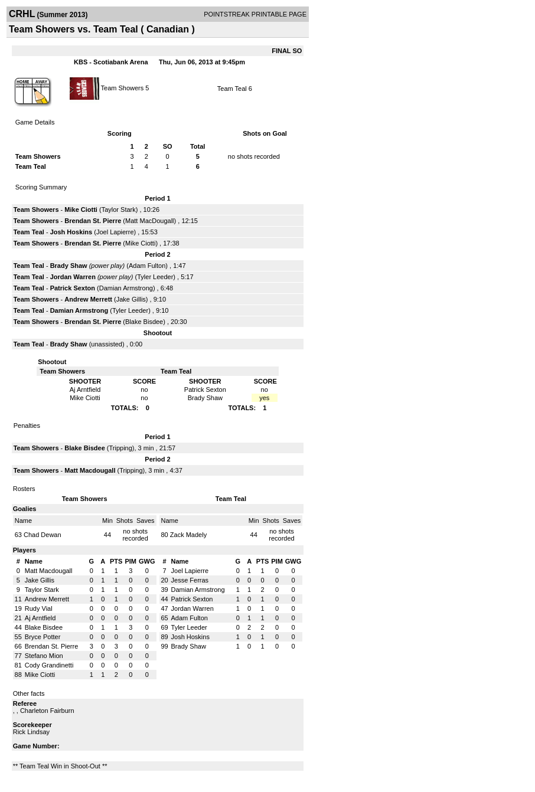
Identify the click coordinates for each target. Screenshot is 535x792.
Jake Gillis (131, 299)
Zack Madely (188, 534)
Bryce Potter (43, 636)
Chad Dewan (42, 534)
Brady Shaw (68, 265)
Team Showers (123, 87)
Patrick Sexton (72, 288)
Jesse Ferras (190, 580)
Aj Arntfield (40, 617)
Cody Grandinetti (49, 665)
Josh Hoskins (71, 231)
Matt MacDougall (149, 220)
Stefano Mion (44, 655)
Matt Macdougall (89, 470)
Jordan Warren (73, 276)
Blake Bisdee (144, 321)
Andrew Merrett (88, 299)
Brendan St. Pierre (92, 220)
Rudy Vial (39, 608)
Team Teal (232, 88)
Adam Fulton (147, 265)
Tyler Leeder (155, 276)
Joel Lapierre (115, 231)
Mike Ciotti (80, 209)
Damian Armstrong (126, 288)
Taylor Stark (119, 209)
